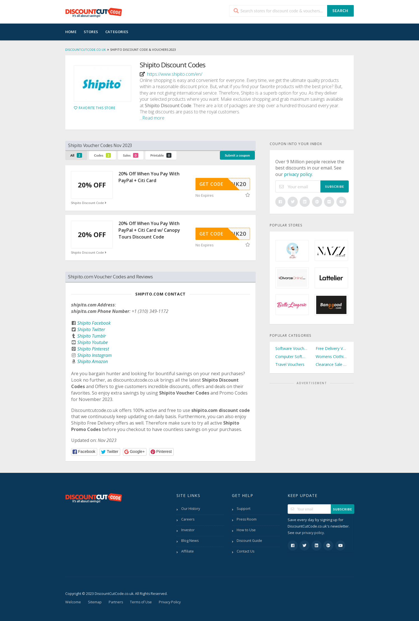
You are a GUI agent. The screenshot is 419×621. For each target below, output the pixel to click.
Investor (188, 530)
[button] (84, 452)
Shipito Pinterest (93, 349)
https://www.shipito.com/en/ (174, 74)
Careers (187, 519)
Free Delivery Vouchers (332, 348)
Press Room (247, 519)
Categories (116, 31)
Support (243, 508)
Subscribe (334, 186)
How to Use (246, 530)
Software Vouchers (291, 348)
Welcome (73, 602)
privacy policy (298, 174)
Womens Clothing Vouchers (332, 356)
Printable (161, 155)
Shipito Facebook (94, 323)
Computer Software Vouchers (291, 356)
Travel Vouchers (289, 364)
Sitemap (95, 602)
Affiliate (187, 551)
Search (340, 10)
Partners (116, 602)
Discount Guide (249, 540)
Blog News (190, 540)
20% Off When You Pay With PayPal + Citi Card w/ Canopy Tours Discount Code (149, 230)
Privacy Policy (170, 602)
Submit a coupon (237, 155)
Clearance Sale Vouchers (332, 364)
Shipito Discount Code (89, 203)
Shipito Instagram (94, 355)
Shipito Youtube (92, 342)
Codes (102, 155)
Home (70, 31)
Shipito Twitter (91, 329)
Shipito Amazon (92, 361)
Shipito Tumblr (91, 336)
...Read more (152, 118)
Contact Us (245, 551)
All (76, 155)
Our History (190, 508)
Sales (130, 155)
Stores (91, 31)
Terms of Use (141, 602)
